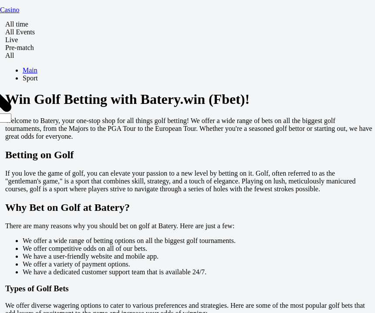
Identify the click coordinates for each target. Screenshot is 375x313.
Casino (9, 9)
